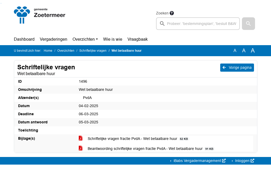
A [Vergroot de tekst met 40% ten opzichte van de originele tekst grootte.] (253, 51)
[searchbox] (198, 23)
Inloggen (244, 161)
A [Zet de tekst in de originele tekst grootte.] (235, 50)
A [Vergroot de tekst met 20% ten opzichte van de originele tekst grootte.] (244, 50)
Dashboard (24, 39)
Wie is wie (112, 39)
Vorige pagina (237, 67)
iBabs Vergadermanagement (199, 161)
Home (48, 50)
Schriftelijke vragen (93, 50)
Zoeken (162, 13)
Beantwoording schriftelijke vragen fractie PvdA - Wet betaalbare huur (147, 148)
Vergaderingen (53, 39)
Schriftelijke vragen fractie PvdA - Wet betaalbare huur (134, 138)
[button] (248, 23)
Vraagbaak (138, 39)
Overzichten (84, 39)
